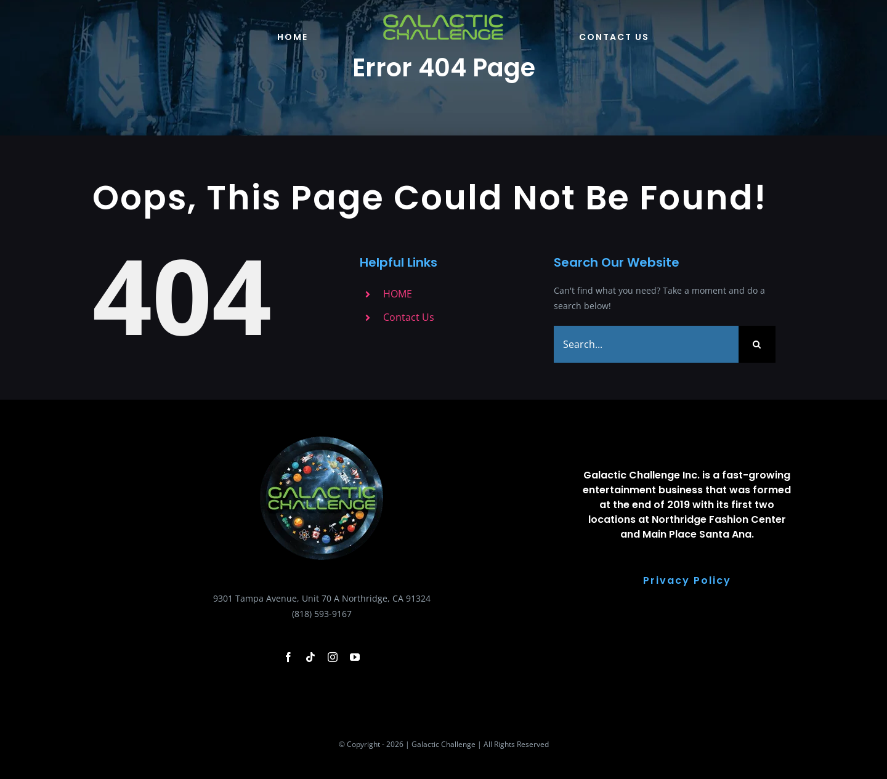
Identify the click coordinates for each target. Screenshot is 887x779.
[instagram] (333, 657)
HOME (397, 294)
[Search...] (646, 344)
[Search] (757, 344)
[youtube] (355, 657)
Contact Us (408, 317)
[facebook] (288, 657)
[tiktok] (310, 657)
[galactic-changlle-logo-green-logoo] (443, 16)
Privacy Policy (687, 580)
